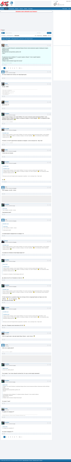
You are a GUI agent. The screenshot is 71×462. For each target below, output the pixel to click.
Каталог (21, 8)
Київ (57, 1)
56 (19, 68)
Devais (6, 240)
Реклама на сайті (36, 460)
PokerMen (7, 113)
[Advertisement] (33, 3)
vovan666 (7, 128)
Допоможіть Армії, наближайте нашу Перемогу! (26, 11)
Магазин (40, 460)
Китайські (45, 35)
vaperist (14, 365)
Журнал (16, 8)
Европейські (39, 35)
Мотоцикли (10, 35)
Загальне (16, 35)
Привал (25, 8)
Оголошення (11, 8)
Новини (2, 8)
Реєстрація (65, 8)
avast (14, 205)
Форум (6, 8)
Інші (35, 35)
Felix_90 (6, 101)
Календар (30, 8)
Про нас (30, 460)
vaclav (6, 408)
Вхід (69, 8)
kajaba (6, 44)
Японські (49, 35)
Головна (3, 35)
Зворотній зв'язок (26, 460)
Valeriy (6, 83)
